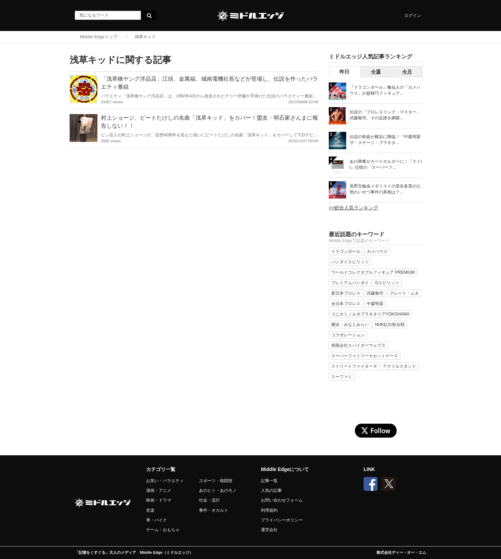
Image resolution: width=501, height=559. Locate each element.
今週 (376, 71)
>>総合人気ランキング (353, 207)
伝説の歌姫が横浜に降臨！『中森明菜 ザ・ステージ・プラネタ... (385, 139)
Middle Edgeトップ (98, 36)
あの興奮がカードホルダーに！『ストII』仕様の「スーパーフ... (386, 164)
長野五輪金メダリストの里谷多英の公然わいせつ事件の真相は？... (385, 189)
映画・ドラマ (158, 500)
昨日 (344, 71)
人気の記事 (271, 490)
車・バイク (156, 520)
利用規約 (269, 510)
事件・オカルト (213, 510)
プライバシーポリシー (282, 520)
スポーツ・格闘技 (215, 480)
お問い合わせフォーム (282, 500)
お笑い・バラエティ (165, 480)
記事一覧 (269, 480)
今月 (407, 71)
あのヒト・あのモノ (218, 490)
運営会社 (269, 529)
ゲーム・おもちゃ (163, 529)
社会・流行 (209, 500)
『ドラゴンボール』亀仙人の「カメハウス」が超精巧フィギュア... (385, 90)
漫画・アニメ (158, 490)
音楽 (150, 510)
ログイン (412, 15)
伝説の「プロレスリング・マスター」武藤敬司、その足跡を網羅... (385, 115)
